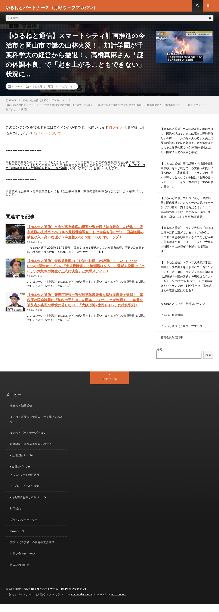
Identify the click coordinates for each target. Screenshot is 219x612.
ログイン (116, 131)
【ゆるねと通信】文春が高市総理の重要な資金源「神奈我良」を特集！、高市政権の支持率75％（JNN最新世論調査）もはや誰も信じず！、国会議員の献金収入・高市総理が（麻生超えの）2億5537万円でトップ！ (85, 235)
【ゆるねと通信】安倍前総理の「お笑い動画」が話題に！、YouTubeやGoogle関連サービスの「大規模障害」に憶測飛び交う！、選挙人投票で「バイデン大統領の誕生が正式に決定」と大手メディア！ (86, 269)
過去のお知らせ (20, 573)
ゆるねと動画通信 (173, 326)
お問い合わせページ (23, 562)
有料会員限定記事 (173, 348)
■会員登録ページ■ (22, 465)
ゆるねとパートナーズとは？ (29, 443)
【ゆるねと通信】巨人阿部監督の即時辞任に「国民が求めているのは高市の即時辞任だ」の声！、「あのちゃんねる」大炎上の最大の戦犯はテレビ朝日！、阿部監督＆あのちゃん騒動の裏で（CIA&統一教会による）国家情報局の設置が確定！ (187, 145)
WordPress (121, 602)
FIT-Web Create (82, 602)
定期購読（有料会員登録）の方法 (32, 454)
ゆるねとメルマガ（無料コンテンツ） (186, 315)
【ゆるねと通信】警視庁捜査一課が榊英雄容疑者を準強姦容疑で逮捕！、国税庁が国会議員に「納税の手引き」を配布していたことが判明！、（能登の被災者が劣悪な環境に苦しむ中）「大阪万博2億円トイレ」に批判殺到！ (85, 303)
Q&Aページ (18, 540)
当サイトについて (47, 137)
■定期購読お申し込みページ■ (29, 506)
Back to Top (109, 390)
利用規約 (16, 518)
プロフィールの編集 (27, 495)
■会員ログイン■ (20, 476)
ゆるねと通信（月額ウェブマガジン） (51, 89)
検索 (159, 361)
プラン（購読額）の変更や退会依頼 (34, 551)
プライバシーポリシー (25, 529)
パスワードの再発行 (27, 484)
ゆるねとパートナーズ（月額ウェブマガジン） (61, 597)
